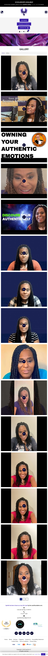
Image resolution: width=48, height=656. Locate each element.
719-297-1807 (34, 4)
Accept (43, 654)
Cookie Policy (37, 654)
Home (3, 53)
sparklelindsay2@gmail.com (24, 618)
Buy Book (24, 20)
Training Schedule (24, 24)
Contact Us (24, 28)
